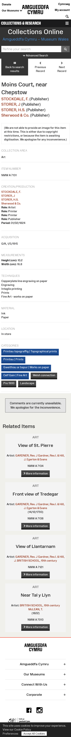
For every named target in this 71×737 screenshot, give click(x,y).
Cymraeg (64, 4)
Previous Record (40, 67)
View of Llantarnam (35, 546)
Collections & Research (21, 23)
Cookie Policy (22, 729)
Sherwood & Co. (15, 115)
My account (62, 9)
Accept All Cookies (34, 733)
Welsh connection (44, 375)
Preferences (10, 733)
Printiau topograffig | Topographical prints (30, 351)
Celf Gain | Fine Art (15, 375)
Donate (6, 4)
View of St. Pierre (35, 445)
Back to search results (14, 67)
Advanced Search (35, 55)
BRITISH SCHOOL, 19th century (37, 560)
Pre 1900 (8, 383)
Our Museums (12, 10)
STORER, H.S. (13, 110)
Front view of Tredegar (35, 493)
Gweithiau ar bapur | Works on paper (26, 367)
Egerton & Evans (37, 459)
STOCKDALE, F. (14, 99)
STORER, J (10, 104)
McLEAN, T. (35, 609)
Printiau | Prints (13, 359)
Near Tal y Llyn (35, 594)
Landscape (27, 383)
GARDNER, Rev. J (26, 455)
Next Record (62, 67)
